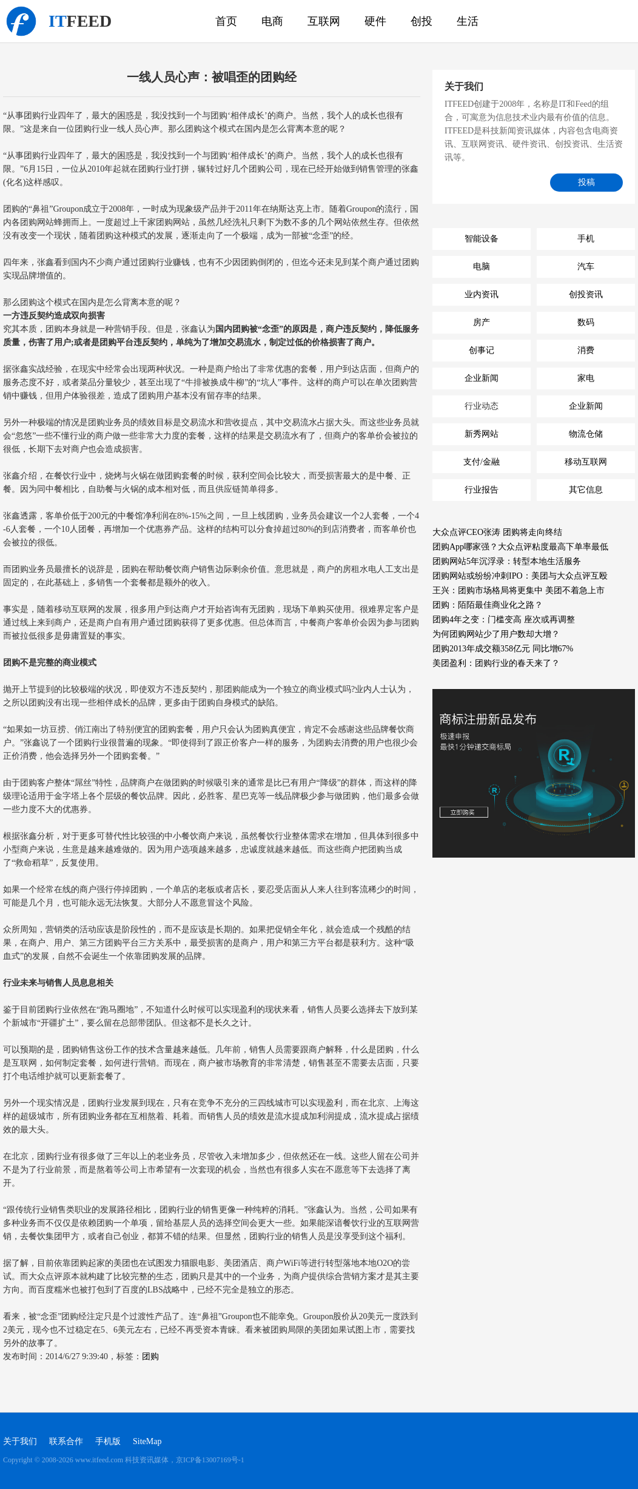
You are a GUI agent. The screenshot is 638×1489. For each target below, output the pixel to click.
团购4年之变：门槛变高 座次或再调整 (503, 619)
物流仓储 (586, 434)
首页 (226, 21)
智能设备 (482, 238)
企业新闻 (482, 378)
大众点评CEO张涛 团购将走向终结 (497, 532)
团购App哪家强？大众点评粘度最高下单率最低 (520, 546)
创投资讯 (586, 294)
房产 (481, 322)
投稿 (586, 182)
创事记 (481, 350)
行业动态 (482, 406)
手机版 (108, 1441)
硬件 (375, 21)
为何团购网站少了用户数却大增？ (496, 634)
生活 (467, 21)
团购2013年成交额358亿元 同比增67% (502, 648)
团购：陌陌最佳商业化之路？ (487, 605)
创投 (421, 21)
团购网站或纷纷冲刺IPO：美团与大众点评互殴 (520, 575)
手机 (585, 238)
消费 (585, 350)
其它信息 (586, 489)
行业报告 (482, 489)
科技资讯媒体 (21, 21)
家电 (585, 378)
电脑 (481, 266)
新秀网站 (482, 434)
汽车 (585, 266)
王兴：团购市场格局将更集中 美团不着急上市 (518, 590)
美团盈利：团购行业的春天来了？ (496, 663)
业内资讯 (482, 294)
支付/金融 (481, 461)
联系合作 (66, 1441)
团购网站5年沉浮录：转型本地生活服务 (506, 561)
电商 (272, 21)
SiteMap (147, 1441)
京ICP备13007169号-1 (210, 1460)
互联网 (323, 21)
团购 (150, 1356)
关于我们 (20, 1441)
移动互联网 (586, 461)
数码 (585, 322)
